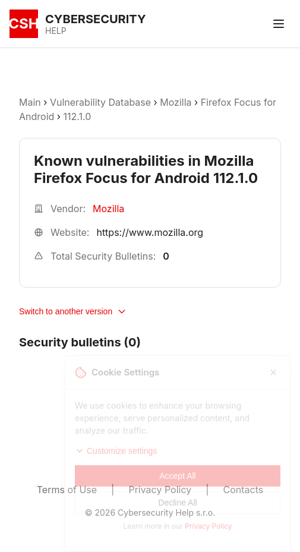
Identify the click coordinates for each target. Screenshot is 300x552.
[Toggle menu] (278, 24)
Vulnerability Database (100, 102)
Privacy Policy (159, 490)
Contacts (243, 490)
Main (30, 102)
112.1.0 (77, 116)
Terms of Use (67, 490)
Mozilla (175, 102)
